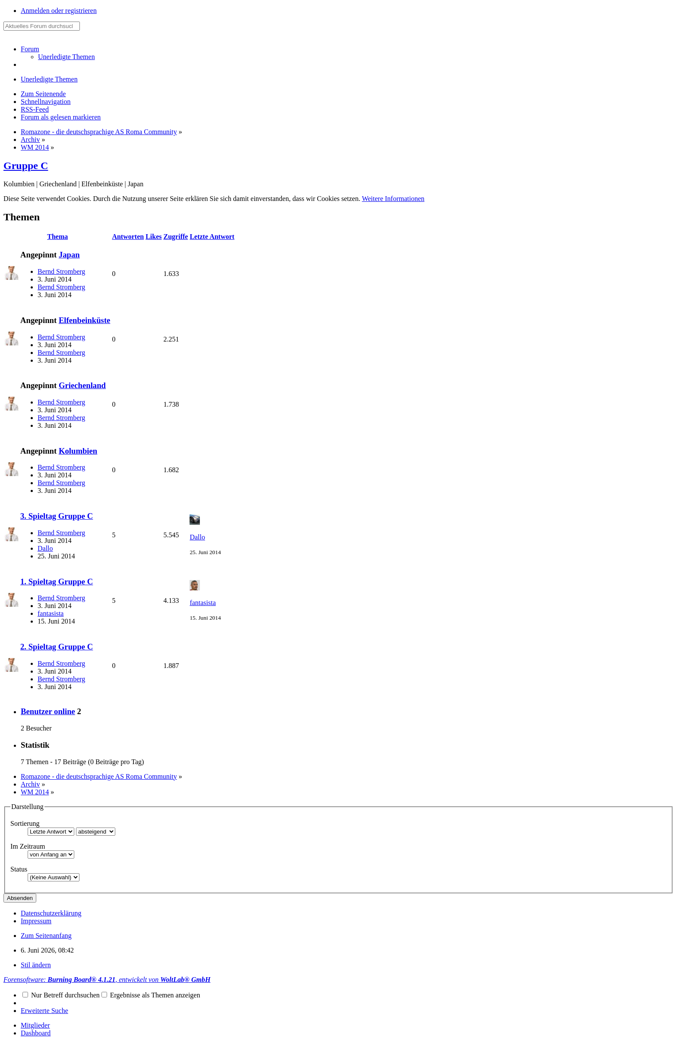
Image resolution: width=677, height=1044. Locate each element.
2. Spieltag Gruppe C (56, 646)
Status (18, 869)
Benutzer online (48, 711)
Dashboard (36, 1033)
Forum (30, 49)
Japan (69, 254)
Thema (57, 236)
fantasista (50, 613)
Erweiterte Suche (44, 1010)
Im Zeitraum (27, 846)
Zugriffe (176, 236)
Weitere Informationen (393, 198)
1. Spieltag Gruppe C (56, 581)
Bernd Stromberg (61, 271)
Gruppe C (25, 165)
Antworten (128, 236)
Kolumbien (78, 450)
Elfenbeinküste (85, 320)
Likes (153, 236)
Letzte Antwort (212, 236)
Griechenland (82, 385)
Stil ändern (36, 965)
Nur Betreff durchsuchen (61, 995)
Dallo (45, 548)
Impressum (36, 921)
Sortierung (25, 823)
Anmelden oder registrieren (59, 10)
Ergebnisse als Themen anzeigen (150, 995)
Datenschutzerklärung (51, 913)
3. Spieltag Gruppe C (56, 515)
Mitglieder (35, 1025)
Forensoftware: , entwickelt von (106, 979)
